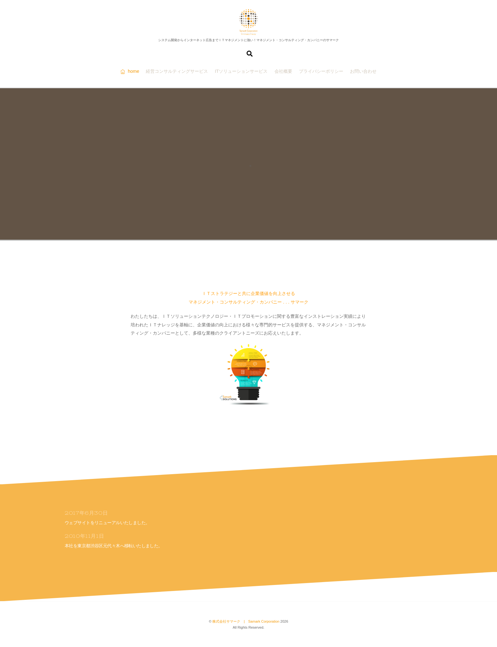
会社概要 (283, 71)
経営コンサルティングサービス (177, 71)
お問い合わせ (363, 71)
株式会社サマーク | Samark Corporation (245, 621)
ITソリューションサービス (241, 71)
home (129, 71)
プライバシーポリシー (321, 71)
